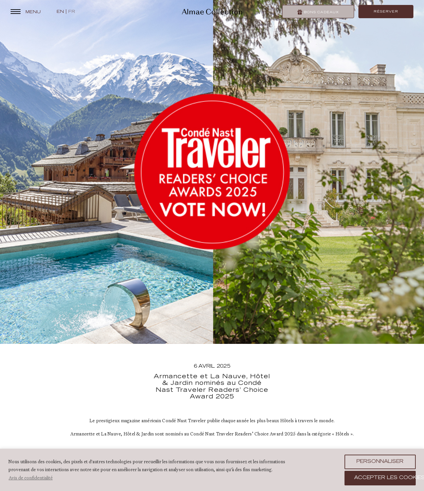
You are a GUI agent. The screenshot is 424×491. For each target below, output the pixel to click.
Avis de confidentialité (31, 477)
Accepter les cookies (385, 478)
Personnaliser (379, 462)
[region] (212, 470)
